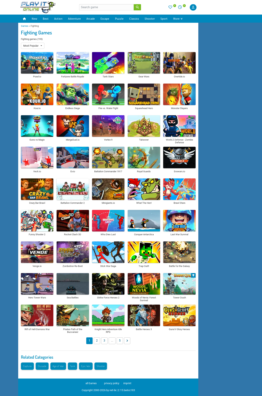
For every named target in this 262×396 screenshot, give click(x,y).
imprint (127, 383)
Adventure (74, 18)
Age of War (58, 366)
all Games (91, 383)
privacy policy (111, 383)
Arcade (90, 18)
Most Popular (31, 45)
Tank (72, 366)
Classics (134, 18)
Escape (104, 18)
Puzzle (119, 18)
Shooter (150, 18)
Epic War (85, 366)
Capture (27, 366)
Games (24, 26)
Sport (164, 18)
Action (58, 18)
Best (46, 18)
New (34, 18)
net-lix (113, 390)
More (177, 18)
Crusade (42, 366)
